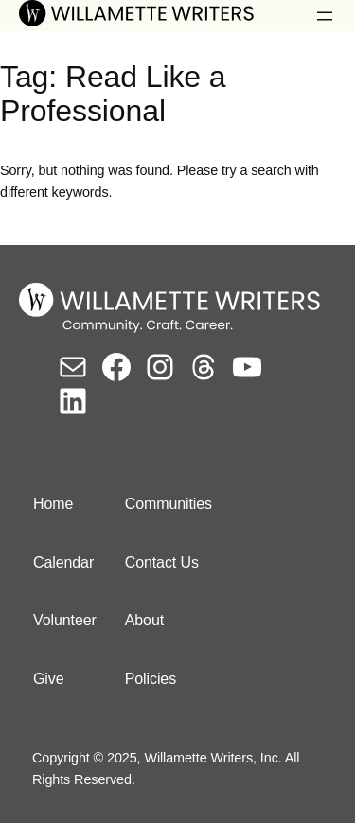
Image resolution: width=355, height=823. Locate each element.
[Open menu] (324, 16)
